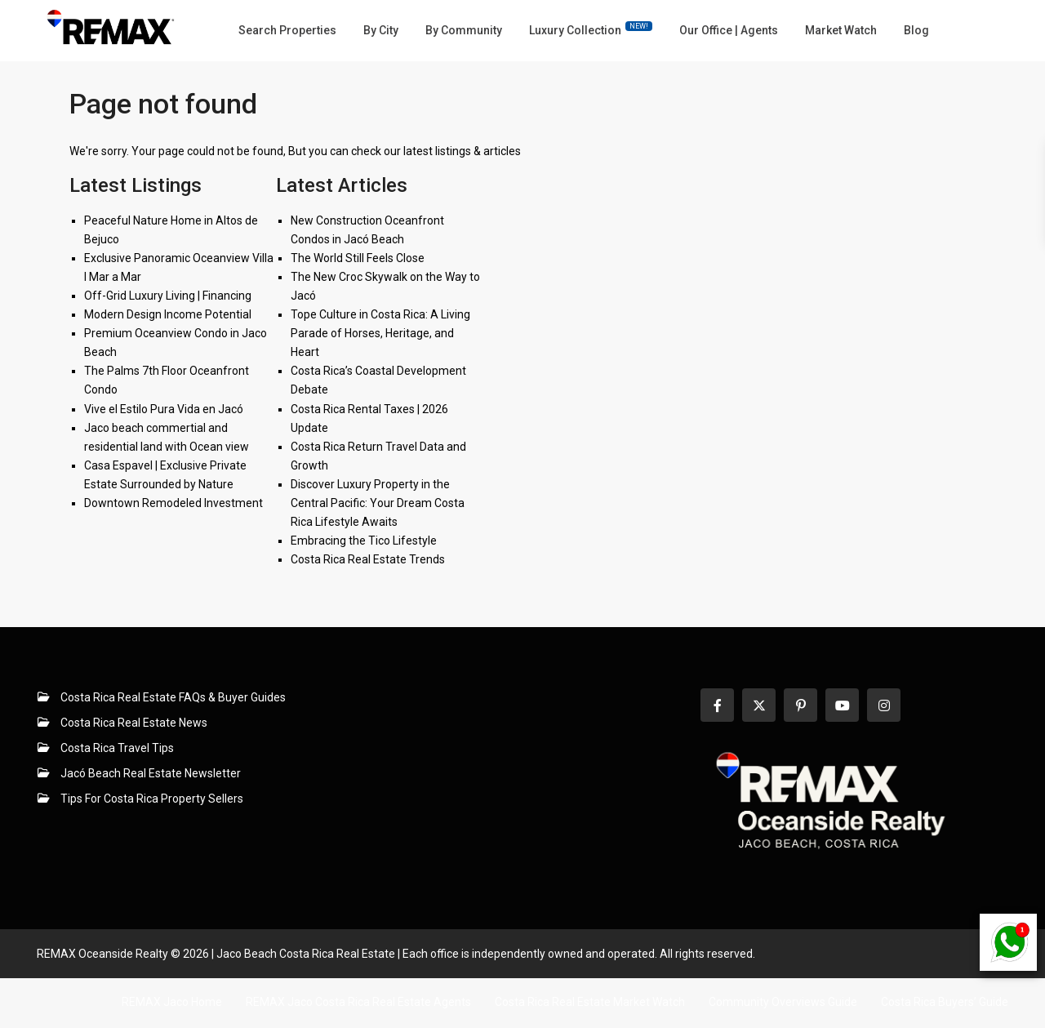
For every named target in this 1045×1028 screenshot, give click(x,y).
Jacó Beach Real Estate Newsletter (150, 773)
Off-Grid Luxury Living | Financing (167, 295)
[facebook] (717, 705)
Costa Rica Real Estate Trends (368, 559)
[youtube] (842, 705)
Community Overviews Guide (783, 1001)
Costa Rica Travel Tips (117, 747)
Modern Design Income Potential (167, 314)
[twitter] (759, 705)
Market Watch (841, 30)
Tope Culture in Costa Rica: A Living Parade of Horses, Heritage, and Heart (380, 333)
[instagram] (883, 705)
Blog (916, 30)
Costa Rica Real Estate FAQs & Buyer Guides (173, 697)
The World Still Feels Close (358, 258)
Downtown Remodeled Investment (173, 503)
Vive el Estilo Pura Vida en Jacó (163, 409)
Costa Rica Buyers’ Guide (944, 1001)
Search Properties (287, 30)
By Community (463, 30)
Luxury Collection (590, 29)
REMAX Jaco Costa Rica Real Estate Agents (358, 1001)
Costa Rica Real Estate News (133, 722)
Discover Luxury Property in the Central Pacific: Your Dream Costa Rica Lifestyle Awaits (378, 503)
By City (380, 30)
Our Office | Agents (728, 30)
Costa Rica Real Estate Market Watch (590, 1001)
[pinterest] (800, 705)
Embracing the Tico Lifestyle (364, 540)
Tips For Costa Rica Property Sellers (151, 798)
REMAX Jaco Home (172, 1001)
